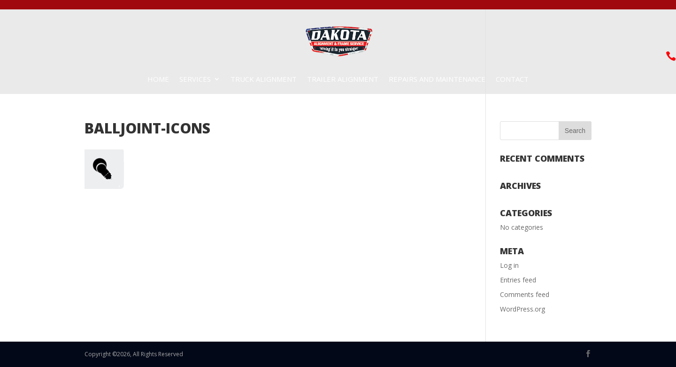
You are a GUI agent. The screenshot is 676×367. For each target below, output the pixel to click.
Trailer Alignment (342, 80)
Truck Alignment (263, 80)
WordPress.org (522, 309)
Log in (509, 265)
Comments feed (524, 294)
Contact (512, 80)
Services (195, 80)
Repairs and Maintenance (437, 80)
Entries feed (518, 279)
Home (158, 80)
